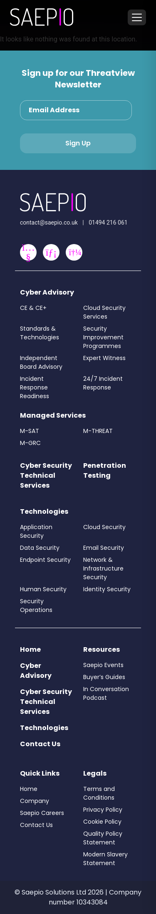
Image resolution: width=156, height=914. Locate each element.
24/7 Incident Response (103, 383)
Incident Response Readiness (34, 387)
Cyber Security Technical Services (46, 475)
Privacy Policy (102, 809)
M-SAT (29, 431)
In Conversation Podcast (106, 693)
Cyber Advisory (47, 292)
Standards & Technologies (39, 332)
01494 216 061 (108, 222)
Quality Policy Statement (102, 837)
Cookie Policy (102, 821)
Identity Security (107, 589)
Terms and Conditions (99, 793)
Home (30, 649)
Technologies (44, 511)
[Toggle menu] (137, 17)
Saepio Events (103, 665)
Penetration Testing (104, 470)
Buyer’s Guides (104, 677)
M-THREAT (98, 431)
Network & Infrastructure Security (103, 568)
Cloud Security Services (104, 312)
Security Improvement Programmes (103, 337)
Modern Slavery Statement (105, 858)
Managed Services (53, 415)
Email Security (103, 548)
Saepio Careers (42, 813)
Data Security (39, 548)
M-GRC (30, 443)
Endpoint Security (45, 560)
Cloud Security (104, 527)
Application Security (36, 531)
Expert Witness (104, 358)
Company (34, 801)
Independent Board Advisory (41, 362)
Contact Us (40, 744)
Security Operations (36, 605)
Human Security (43, 589)
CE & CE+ (33, 308)
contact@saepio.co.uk (49, 222)
